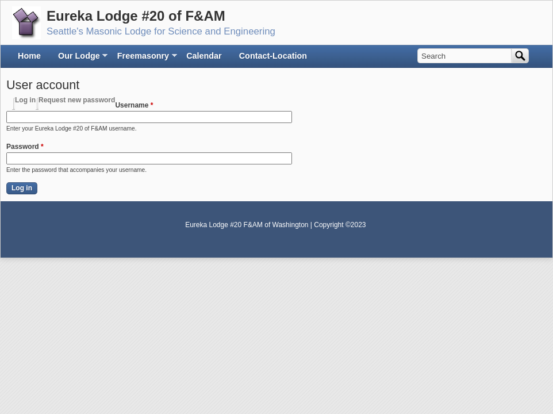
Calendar (204, 55)
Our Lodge (79, 59)
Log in (25, 100)
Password (25, 147)
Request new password (77, 100)
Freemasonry (143, 59)
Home (29, 55)
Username (134, 105)
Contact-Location (273, 55)
